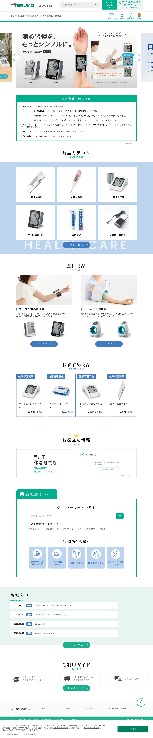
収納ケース (52, 537)
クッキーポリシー (60, 728)
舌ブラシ (68, 537)
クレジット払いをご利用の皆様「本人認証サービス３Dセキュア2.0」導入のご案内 (73, 131)
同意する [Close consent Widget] (132, 729)
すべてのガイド (76, 704)
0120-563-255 (129, 2)
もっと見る (44, 352)
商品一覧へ (76, 253)
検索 (118, 524)
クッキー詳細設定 (91, 728)
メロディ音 (35, 537)
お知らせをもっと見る (129, 143)
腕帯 (103, 537)
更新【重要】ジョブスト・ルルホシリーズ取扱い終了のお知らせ (65, 136)
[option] (76, 57)
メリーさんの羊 (87, 537)
